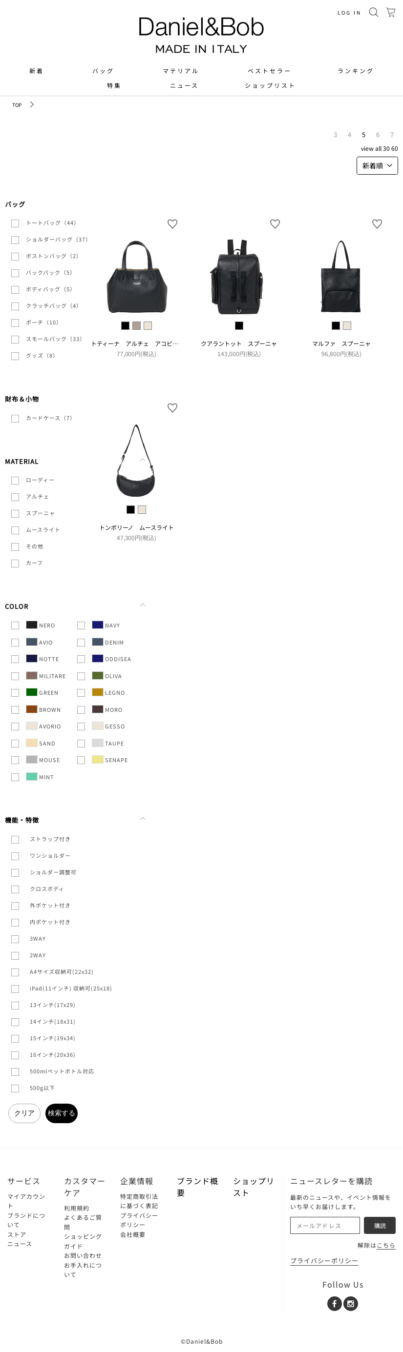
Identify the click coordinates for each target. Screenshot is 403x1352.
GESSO (108, 726)
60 (394, 148)
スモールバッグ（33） (55, 339)
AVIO (39, 642)
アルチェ (37, 496)
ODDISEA (111, 658)
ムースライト (43, 529)
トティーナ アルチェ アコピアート (140, 343)
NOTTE (42, 658)
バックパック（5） (51, 272)
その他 (34, 546)
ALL (378, 148)
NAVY (106, 625)
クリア (24, 1113)
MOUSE (43, 759)
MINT (40, 776)
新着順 (377, 165)
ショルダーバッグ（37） (58, 239)
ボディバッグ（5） (51, 289)
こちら (386, 1245)
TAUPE (108, 743)
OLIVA (107, 675)
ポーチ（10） (44, 322)
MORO (107, 709)
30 (386, 148)
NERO (40, 625)
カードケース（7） (51, 418)
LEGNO (108, 692)
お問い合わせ (83, 1255)
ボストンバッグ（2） (54, 256)
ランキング (356, 70)
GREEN (42, 692)
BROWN (43, 709)
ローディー (40, 480)
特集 (114, 85)
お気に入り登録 (172, 224)
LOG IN (349, 12)
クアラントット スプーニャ (239, 343)
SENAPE (110, 759)
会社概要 (133, 1234)
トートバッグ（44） (53, 222)
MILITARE (46, 675)
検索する (61, 1113)
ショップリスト (270, 85)
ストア (16, 1234)
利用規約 (76, 1208)
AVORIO (43, 726)
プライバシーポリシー (324, 1260)
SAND (41, 743)
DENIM (108, 642)
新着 (36, 70)
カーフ (34, 562)
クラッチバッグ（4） (54, 305)
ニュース (184, 85)
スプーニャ (40, 513)
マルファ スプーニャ (341, 343)
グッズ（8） (42, 355)
